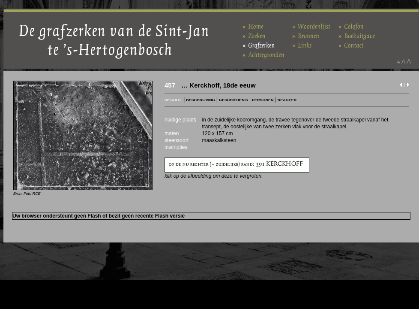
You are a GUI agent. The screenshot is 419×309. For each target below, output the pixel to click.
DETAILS (173, 100)
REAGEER (287, 100)
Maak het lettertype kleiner (398, 61)
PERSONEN (263, 100)
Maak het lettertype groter (409, 61)
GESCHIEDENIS (233, 100)
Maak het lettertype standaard (403, 61)
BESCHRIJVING (200, 100)
